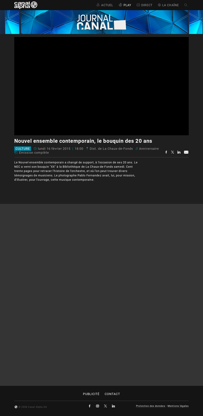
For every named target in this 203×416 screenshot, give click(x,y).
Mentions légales (178, 406)
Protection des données (150, 406)
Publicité (91, 394)
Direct (144, 5)
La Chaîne (168, 5)
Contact (112, 394)
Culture (23, 149)
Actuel (104, 5)
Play (125, 5)
